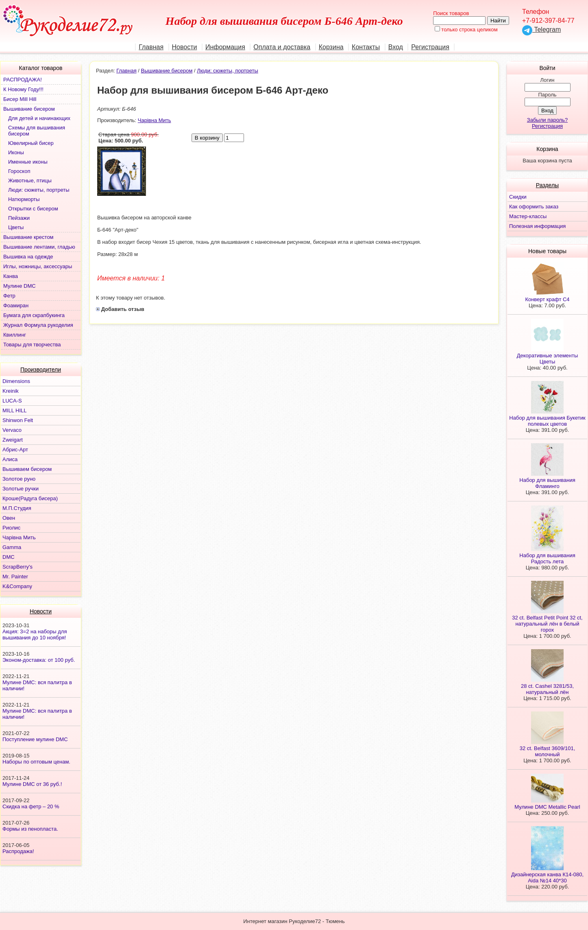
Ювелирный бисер (31, 143)
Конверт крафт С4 (547, 299)
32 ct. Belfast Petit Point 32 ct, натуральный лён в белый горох (547, 624)
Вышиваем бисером (27, 469)
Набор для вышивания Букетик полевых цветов (547, 421)
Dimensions (16, 381)
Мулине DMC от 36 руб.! (32, 784)
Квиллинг (14, 335)
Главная (151, 47)
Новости (184, 47)
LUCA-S (12, 401)
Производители (40, 369)
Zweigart (12, 440)
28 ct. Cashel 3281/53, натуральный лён (547, 689)
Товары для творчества (32, 344)
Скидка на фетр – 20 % (30, 806)
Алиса (9, 459)
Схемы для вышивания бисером (36, 131)
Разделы (547, 185)
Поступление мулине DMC (35, 739)
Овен (8, 518)
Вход (395, 47)
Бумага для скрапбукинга (34, 315)
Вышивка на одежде (28, 257)
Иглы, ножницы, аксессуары (37, 266)
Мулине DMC (19, 286)
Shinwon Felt (17, 420)
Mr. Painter (15, 576)
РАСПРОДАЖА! (22, 80)
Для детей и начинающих (39, 118)
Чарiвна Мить (19, 537)
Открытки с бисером (33, 209)
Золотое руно (18, 479)
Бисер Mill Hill (20, 99)
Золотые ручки (20, 489)
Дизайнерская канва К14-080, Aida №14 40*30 (547, 877)
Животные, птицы (30, 180)
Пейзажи (19, 218)
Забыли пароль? (547, 120)
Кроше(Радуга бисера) (30, 498)
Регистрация (430, 47)
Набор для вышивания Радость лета (547, 558)
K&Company (17, 586)
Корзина (331, 47)
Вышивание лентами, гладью (39, 247)
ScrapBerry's (17, 567)
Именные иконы (28, 162)
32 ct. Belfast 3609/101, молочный (547, 751)
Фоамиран (15, 305)
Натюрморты (24, 199)
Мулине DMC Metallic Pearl (547, 807)
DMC (8, 557)
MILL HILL (14, 410)
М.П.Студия (16, 508)
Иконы (16, 152)
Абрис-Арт (15, 449)
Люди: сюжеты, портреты (39, 190)
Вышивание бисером (29, 109)
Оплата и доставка (281, 47)
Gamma (11, 547)
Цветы (16, 227)
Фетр (9, 296)
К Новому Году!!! (23, 89)
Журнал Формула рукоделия (38, 325)
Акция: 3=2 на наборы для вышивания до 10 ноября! (34, 634)
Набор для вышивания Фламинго (547, 483)
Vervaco (12, 430)
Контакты (366, 47)
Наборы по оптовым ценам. (36, 762)
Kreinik (10, 391)
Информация (225, 47)
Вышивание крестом (28, 237)
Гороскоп (19, 171)
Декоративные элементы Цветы (547, 358)
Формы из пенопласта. (30, 829)
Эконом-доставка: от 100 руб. (38, 660)
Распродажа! (18, 851)
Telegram (541, 29)
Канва (10, 276)
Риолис (11, 528)
